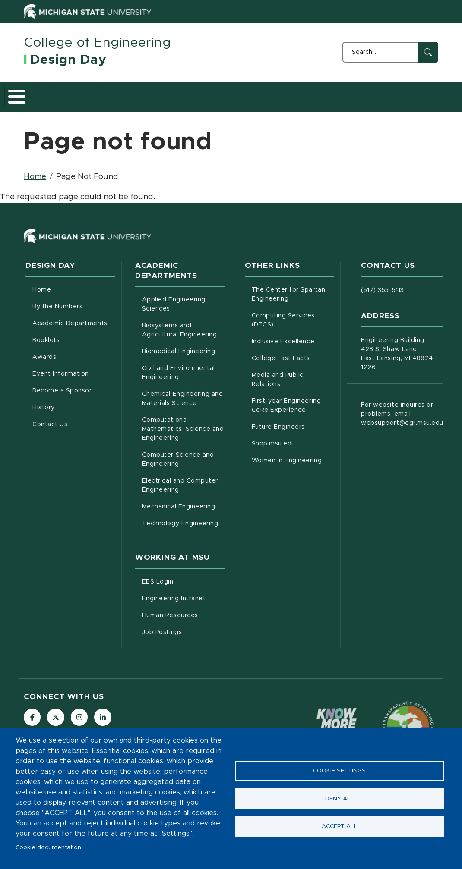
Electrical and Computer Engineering (183, 501)
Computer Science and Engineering (183, 475)
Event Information (286, 104)
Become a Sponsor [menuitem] (62, 407)
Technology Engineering (183, 539)
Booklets (192, 103)
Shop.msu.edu (293, 459)
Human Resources (183, 630)
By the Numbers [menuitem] (57, 323)
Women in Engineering (293, 476)
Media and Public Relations (293, 395)
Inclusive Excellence (293, 357)
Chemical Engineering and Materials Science (183, 414)
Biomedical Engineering (183, 366)
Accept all (340, 827)
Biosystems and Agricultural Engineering (183, 346)
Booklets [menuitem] (46, 356)
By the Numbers (84, 104)
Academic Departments (139, 104)
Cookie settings (339, 771)
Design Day (68, 59)
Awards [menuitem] (44, 373)
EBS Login (183, 597)
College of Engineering (97, 42)
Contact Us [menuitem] (49, 440)
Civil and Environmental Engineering (183, 388)
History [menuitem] (43, 423)
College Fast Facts (293, 373)
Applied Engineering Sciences (183, 320)
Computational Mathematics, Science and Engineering (183, 445)
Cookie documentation (48, 847)
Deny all (339, 799)
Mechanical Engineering (183, 522)
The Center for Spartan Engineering (293, 310)
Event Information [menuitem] (60, 390)
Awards (237, 103)
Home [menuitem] (41, 306)
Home (41, 103)
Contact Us (421, 104)
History (379, 103)
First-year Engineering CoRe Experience (293, 421)
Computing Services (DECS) (293, 336)
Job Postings (183, 647)
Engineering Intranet (183, 614)
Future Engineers (293, 442)
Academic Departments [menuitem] (70, 339)
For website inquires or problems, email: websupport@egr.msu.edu (402, 430)
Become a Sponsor (336, 104)
